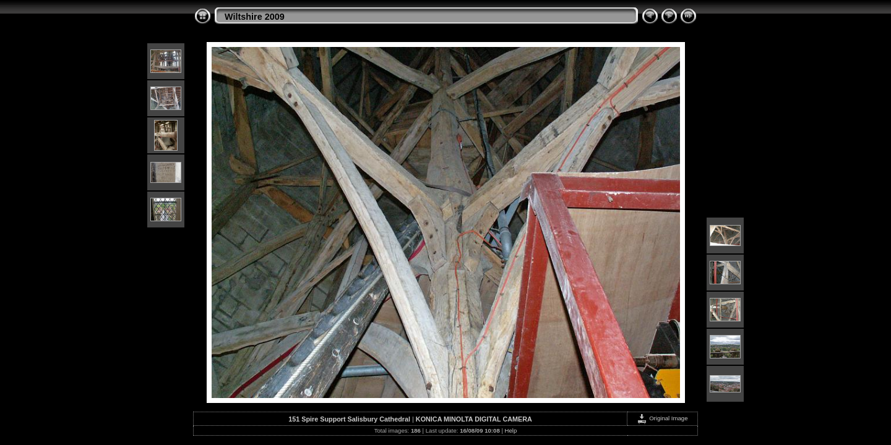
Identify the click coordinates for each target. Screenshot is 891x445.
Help (511, 430)
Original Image (662, 418)
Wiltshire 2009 (255, 17)
